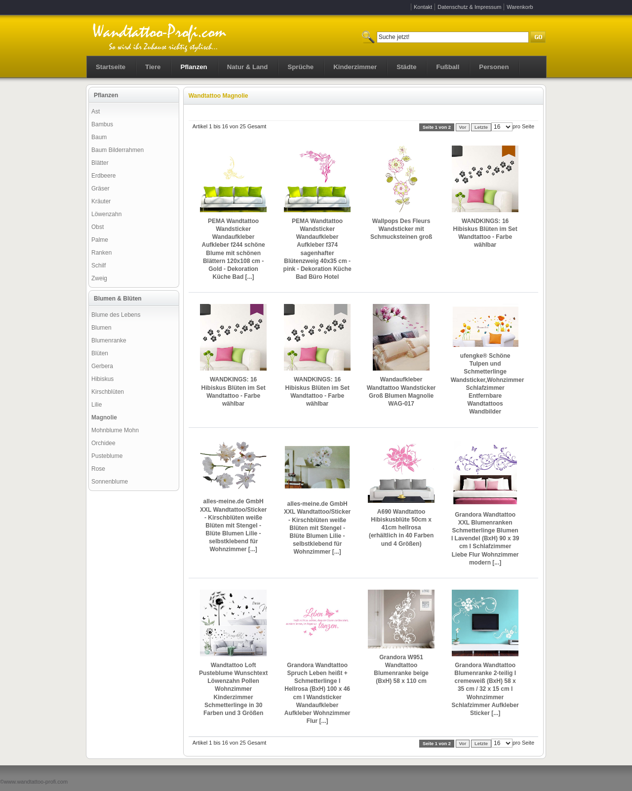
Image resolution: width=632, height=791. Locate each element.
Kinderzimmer (355, 67)
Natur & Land (247, 67)
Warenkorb (520, 7)
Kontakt (423, 7)
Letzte (481, 127)
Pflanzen (193, 67)
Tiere (152, 67)
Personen (494, 67)
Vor (463, 127)
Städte (406, 67)
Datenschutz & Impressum (469, 7)
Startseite (110, 67)
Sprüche (300, 67)
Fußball (447, 67)
